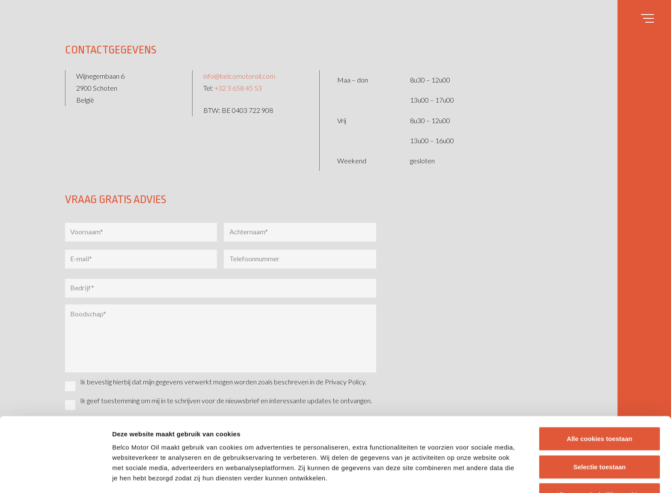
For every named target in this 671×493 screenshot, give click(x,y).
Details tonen (462, 476)
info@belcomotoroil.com (239, 76)
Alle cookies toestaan (599, 369)
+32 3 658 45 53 (238, 88)
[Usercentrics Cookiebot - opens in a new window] (55, 476)
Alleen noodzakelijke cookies (599, 425)
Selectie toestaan (599, 397)
